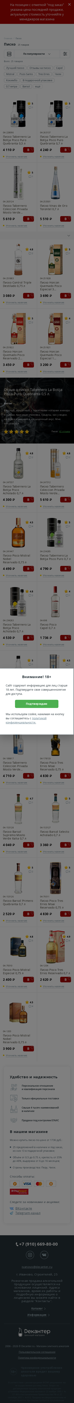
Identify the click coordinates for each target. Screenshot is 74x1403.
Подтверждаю (36, 704)
